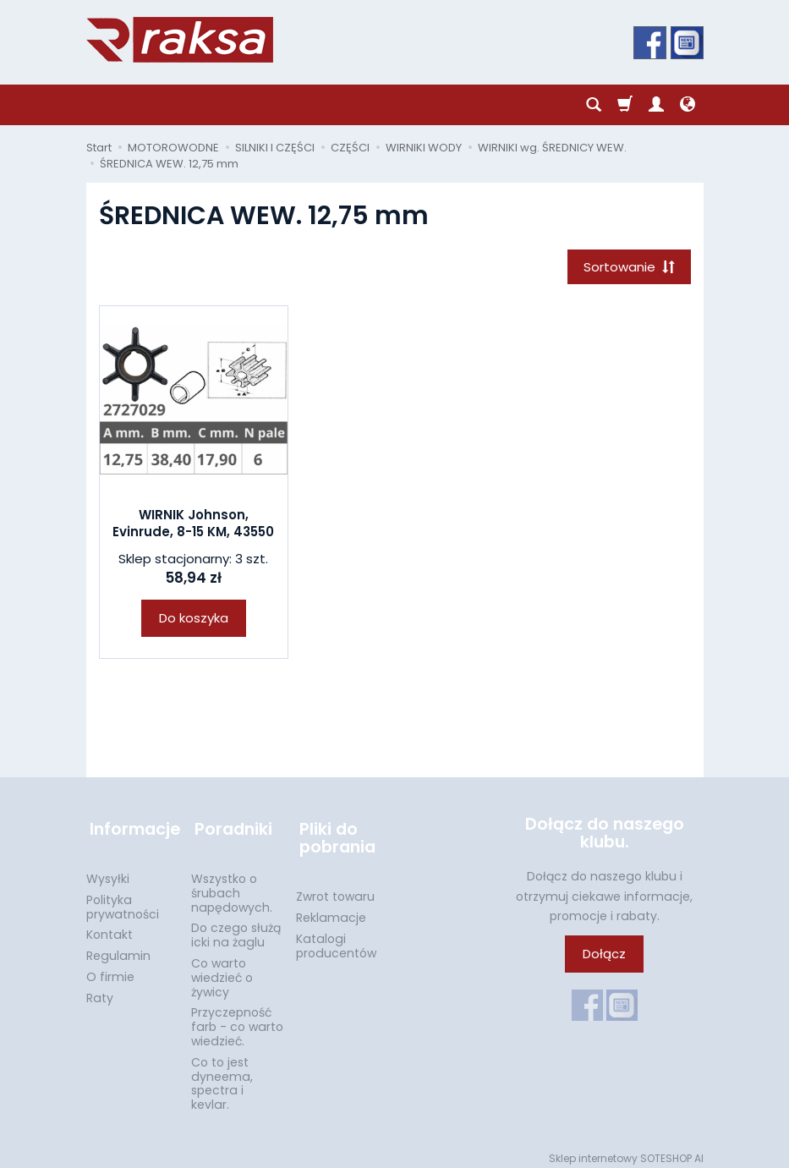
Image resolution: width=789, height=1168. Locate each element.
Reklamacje (331, 910)
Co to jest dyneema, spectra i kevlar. (222, 1075)
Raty (99, 989)
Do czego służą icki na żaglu (236, 927)
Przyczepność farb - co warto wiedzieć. (237, 1019)
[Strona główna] (179, 40)
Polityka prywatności (122, 898)
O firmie (110, 969)
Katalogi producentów (336, 938)
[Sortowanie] (627, 268)
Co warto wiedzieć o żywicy (222, 970)
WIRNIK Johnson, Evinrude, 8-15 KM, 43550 (193, 525)
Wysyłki (107, 871)
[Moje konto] (656, 105)
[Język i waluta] (687, 105)
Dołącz (604, 955)
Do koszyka (193, 620)
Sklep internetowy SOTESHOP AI (626, 1150)
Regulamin (118, 948)
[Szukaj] (594, 105)
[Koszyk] (625, 105)
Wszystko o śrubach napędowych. (231, 885)
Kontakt (109, 926)
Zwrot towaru (335, 888)
